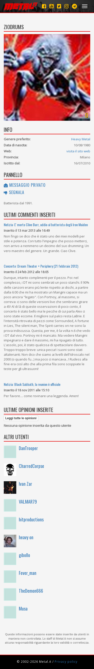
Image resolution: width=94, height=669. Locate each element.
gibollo (24, 555)
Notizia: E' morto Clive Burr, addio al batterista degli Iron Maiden (46, 224)
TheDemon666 (31, 590)
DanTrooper (28, 448)
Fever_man (27, 573)
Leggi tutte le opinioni (21, 418)
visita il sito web (78, 151)
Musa (23, 608)
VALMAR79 (28, 501)
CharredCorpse (31, 466)
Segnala (14, 192)
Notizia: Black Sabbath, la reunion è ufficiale (32, 384)
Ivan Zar (25, 483)
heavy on (26, 537)
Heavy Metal (80, 139)
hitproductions (31, 519)
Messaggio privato (25, 185)
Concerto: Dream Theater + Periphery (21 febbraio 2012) (41, 266)
